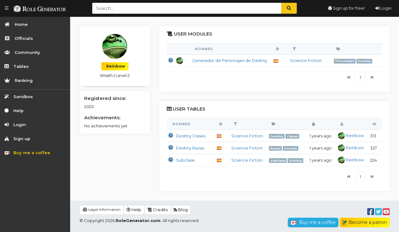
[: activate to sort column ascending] (278, 49)
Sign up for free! (346, 8)
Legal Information (102, 209)
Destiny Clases (190, 135)
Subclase (185, 160)
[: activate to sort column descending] (178, 49)
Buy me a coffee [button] (313, 222)
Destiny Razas (190, 147)
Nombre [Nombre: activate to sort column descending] (181, 124)
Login (383, 8)
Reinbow (351, 135)
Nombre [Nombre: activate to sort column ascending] (204, 49)
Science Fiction (306, 60)
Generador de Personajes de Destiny (229, 60)
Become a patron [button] (364, 222)
